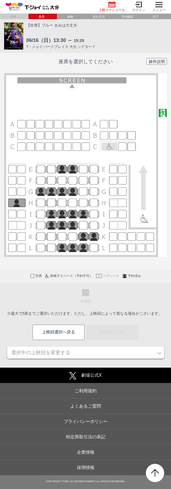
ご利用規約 (86, 390)
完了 (156, 16)
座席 (42, 16)
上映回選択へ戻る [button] (58, 332)
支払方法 (99, 16)
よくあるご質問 (85, 406)
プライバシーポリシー (86, 421)
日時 (13, 16)
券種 (70, 16)
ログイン (138, 7)
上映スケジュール (112, 7)
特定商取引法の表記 (85, 436)
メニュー (159, 7)
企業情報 (85, 452)
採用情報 (85, 467)
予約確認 (127, 16)
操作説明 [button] (157, 61)
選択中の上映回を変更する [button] (40, 352)
